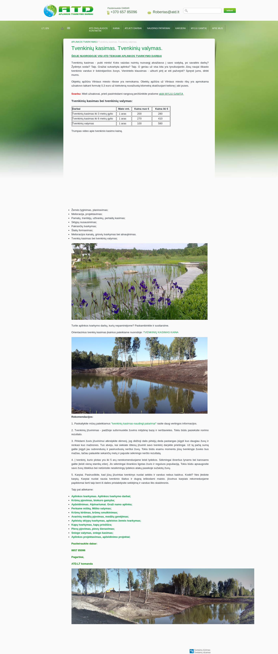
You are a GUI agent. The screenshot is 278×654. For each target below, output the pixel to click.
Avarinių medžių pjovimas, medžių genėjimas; (100, 516)
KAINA (116, 28)
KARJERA (180, 28)
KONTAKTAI (95, 30)
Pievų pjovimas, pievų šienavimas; (93, 528)
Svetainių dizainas (202, 652)
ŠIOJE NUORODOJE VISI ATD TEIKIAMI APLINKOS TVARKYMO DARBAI (116, 55)
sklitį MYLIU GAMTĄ (171, 93)
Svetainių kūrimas (202, 650)
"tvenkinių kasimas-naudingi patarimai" (133, 423)
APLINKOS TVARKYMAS (84, 42)
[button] (230, 10)
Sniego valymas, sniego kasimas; (92, 532)
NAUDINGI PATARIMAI (159, 28)
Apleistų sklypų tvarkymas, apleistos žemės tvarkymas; (106, 520)
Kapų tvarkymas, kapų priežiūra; (91, 524)
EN (47, 28)
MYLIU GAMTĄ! (199, 28)
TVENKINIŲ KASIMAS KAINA (160, 332)
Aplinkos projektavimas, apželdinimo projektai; (100, 536)
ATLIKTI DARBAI (133, 28)
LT (43, 28)
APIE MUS (217, 28)
